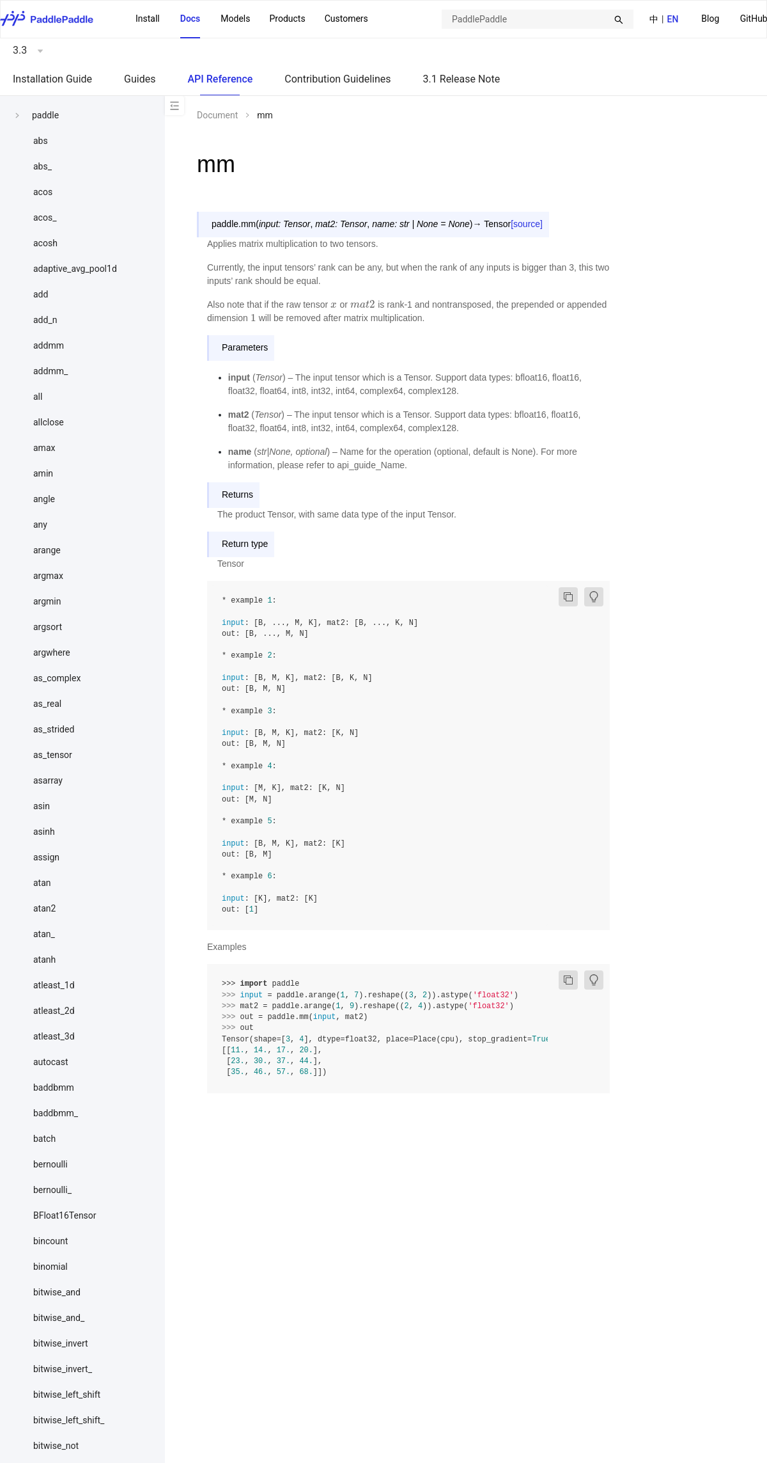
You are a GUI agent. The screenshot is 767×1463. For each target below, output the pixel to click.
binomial (50, 1266)
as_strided (53, 729)
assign (46, 857)
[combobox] (537, 19)
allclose (48, 422)
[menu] (251, 19)
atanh (44, 959)
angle (44, 499)
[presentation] (333, 304)
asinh (44, 831)
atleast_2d (54, 1011)
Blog (710, 18)
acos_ (44, 217)
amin (43, 473)
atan (42, 883)
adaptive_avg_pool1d (75, 269)
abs (40, 141)
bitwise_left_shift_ (68, 1420)
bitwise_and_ (58, 1318)
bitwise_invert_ (62, 1369)
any (40, 524)
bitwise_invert (60, 1343)
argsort (47, 627)
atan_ (44, 934)
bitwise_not (56, 1446)
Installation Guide (52, 79)
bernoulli (50, 1164)
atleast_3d (54, 1036)
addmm (48, 345)
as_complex (57, 678)
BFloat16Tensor (65, 1215)
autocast (50, 1062)
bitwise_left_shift (66, 1394)
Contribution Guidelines (337, 79)
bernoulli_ (52, 1190)
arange (47, 550)
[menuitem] (710, 19)
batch (44, 1139)
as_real (47, 704)
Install (148, 18)
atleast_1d (54, 985)
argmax (48, 576)
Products (287, 18)
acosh (45, 243)
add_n (45, 320)
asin (41, 806)
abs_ (42, 166)
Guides (139, 79)
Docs (190, 18)
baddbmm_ (55, 1113)
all (37, 396)
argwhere (51, 652)
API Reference (219, 79)
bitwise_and (57, 1292)
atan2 (44, 908)
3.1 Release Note (461, 79)
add (40, 294)
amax (44, 448)
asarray (48, 780)
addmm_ (50, 371)
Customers (346, 18)
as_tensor (52, 755)
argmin (47, 601)
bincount (50, 1241)
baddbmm (53, 1087)
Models (235, 18)
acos (42, 192)
